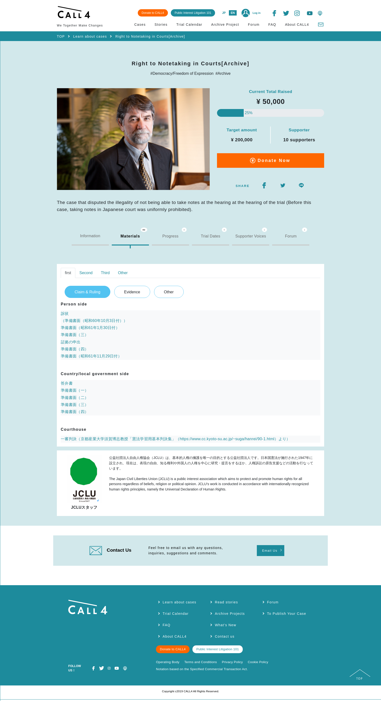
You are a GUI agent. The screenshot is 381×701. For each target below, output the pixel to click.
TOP (61, 36)
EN (232, 12)
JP (223, 12)
